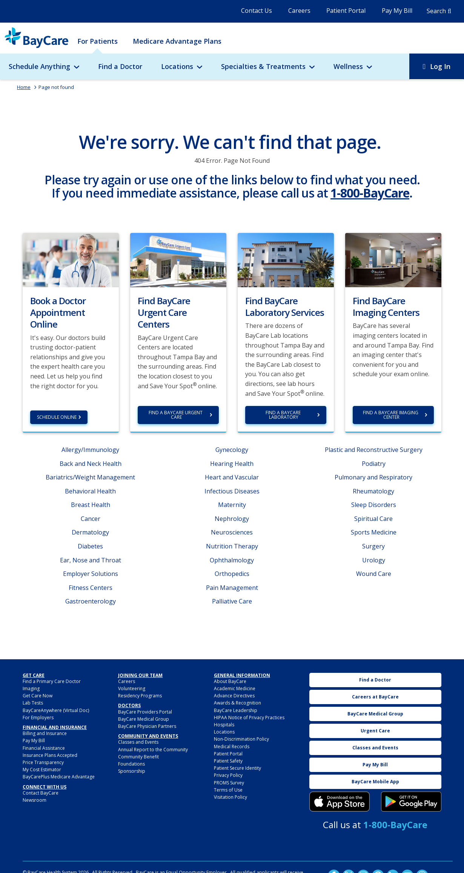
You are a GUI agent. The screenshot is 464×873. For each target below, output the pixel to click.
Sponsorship (131, 771)
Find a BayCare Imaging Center (391, 414)
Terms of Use (228, 790)
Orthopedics (232, 574)
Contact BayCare (40, 793)
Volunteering (131, 688)
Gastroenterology (90, 601)
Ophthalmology (232, 560)
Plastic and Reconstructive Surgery (374, 450)
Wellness (348, 66)
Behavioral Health (90, 491)
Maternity (232, 505)
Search (436, 11)
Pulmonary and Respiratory (373, 477)
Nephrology (232, 519)
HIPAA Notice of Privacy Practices (249, 717)
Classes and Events (138, 742)
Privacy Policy (228, 775)
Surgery (373, 546)
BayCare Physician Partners (147, 726)
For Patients (97, 41)
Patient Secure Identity (237, 768)
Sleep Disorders (373, 505)
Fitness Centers (90, 588)
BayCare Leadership (235, 710)
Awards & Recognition (237, 703)
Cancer (90, 519)
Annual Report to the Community (153, 749)
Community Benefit (138, 757)
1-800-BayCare (369, 193)
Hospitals (224, 724)
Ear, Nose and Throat (90, 560)
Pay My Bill (397, 10)
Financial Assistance (44, 748)
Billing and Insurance (45, 733)
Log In (440, 66)
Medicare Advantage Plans (177, 41)
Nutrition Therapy (232, 546)
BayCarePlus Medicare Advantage (59, 776)
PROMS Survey (229, 783)
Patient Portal (346, 10)
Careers (299, 10)
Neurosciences (232, 532)
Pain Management (232, 588)
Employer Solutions (90, 574)
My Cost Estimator (42, 769)
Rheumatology (373, 491)
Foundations (131, 764)
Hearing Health (232, 463)
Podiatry (374, 463)
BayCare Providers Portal (145, 712)
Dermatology (90, 532)
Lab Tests (33, 703)
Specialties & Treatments (263, 66)
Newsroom (34, 800)
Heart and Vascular (232, 477)
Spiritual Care (373, 519)
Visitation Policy (230, 797)
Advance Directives (234, 695)
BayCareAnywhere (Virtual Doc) (56, 710)
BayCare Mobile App (375, 781)
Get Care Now (37, 695)
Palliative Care (232, 601)
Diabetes (90, 546)
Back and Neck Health (90, 463)
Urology (373, 560)
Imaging (31, 688)
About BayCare (230, 681)
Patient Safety (228, 761)
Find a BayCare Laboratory (284, 414)
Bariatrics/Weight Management (90, 477)
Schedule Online (57, 417)
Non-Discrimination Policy (241, 739)
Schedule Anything (39, 66)
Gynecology (231, 450)
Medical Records (231, 746)
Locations (177, 66)
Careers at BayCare (375, 697)
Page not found (56, 87)
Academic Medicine (234, 688)
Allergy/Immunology (90, 450)
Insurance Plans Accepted (50, 755)
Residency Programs (140, 695)
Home (24, 87)
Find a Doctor (120, 66)
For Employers (38, 717)
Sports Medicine (373, 532)
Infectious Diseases (232, 491)
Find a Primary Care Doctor (52, 681)
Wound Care (373, 574)
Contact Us (256, 10)
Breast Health (90, 505)
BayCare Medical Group (143, 719)
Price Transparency (43, 762)
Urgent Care (375, 731)
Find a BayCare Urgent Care (176, 414)
